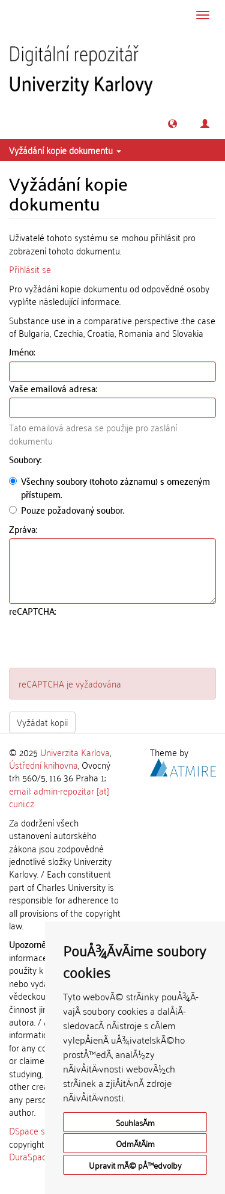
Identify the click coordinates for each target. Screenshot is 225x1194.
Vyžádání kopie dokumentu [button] (65, 149)
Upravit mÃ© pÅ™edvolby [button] (135, 1164)
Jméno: (23, 351)
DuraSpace (30, 1156)
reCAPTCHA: (33, 611)
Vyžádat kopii (42, 721)
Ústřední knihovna (43, 764)
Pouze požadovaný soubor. (66, 509)
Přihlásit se (30, 268)
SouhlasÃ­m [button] (135, 1122)
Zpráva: (24, 529)
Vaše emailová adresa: (54, 388)
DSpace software (41, 1130)
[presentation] (100, 644)
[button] (172, 123)
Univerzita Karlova (75, 751)
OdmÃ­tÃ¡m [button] (135, 1143)
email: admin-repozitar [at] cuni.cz (59, 796)
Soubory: (26, 459)
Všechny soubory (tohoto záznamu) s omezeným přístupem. (109, 487)
